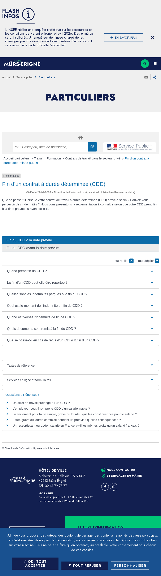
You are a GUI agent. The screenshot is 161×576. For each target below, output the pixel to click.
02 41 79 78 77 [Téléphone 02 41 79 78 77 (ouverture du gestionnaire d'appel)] (56, 485)
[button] (80, 271)
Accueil (6, 77)
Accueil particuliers (17, 158)
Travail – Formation (48, 158)
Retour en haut (150, 458)
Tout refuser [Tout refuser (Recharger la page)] (84, 565)
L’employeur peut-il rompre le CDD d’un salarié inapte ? (51, 408)
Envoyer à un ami (146, 77)
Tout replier (123, 261)
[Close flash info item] (152, 37)
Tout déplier (148, 261)
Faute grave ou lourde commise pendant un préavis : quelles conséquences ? (67, 420)
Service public (24, 77)
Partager (155, 77)
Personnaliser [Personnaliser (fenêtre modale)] (130, 565)
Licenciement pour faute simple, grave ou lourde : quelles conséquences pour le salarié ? (75, 414)
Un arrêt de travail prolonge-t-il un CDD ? (41, 403)
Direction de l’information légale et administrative (32, 448)
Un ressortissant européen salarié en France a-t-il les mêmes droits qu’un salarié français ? (76, 425)
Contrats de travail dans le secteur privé (93, 158)
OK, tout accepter (35, 563)
